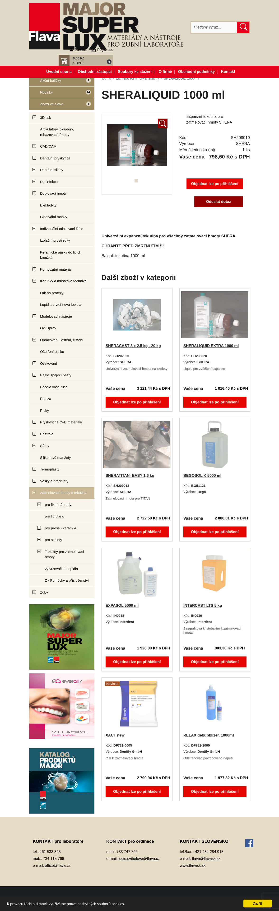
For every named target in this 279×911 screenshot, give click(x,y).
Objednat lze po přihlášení (214, 184)
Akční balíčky (60, 82)
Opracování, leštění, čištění (61, 340)
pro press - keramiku (61, 528)
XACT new (115, 735)
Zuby (44, 592)
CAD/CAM (48, 146)
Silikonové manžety (55, 458)
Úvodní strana (59, 72)
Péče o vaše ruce (54, 387)
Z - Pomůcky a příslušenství (67, 580)
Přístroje (46, 434)
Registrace (105, 50)
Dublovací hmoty (53, 193)
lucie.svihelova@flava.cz (139, 859)
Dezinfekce (49, 182)
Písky (44, 410)
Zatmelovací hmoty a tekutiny (63, 493)
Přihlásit (81, 50)
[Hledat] (214, 27)
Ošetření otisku (52, 352)
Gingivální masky (53, 217)
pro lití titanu (54, 516)
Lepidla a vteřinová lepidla (60, 304)
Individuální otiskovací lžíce (61, 229)
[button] (86, 60)
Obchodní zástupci (95, 72)
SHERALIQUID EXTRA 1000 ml (211, 346)
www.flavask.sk (192, 865)
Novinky (60, 94)
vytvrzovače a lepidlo (61, 569)
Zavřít (257, 903)
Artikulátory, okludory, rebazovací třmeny (57, 132)
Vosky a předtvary (54, 481)
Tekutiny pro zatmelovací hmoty (64, 554)
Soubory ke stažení (135, 72)
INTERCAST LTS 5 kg (203, 606)
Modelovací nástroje (56, 316)
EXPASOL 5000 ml (122, 606)
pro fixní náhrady (58, 505)
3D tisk (45, 117)
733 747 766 (127, 852)
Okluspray (48, 328)
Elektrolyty (48, 205)
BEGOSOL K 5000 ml (202, 476)
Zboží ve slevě (60, 105)
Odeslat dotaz (218, 202)
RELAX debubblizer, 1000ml (209, 735)
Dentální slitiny (51, 170)
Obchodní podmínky (196, 72)
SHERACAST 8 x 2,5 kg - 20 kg (133, 346)
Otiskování (48, 363)
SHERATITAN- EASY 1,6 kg (130, 476)
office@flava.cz (57, 865)
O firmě (165, 72)
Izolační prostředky (55, 240)
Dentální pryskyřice (55, 158)
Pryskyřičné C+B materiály (61, 422)
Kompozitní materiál (56, 269)
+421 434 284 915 (208, 852)
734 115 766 (53, 859)
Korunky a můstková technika (63, 281)
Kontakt (228, 72)
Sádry (44, 446)
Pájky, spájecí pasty (55, 375)
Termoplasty (49, 469)
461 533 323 (50, 852)
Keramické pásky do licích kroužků (60, 255)
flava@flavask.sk (206, 859)
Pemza (45, 399)
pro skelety (53, 540)
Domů (106, 78)
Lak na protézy (51, 293)
